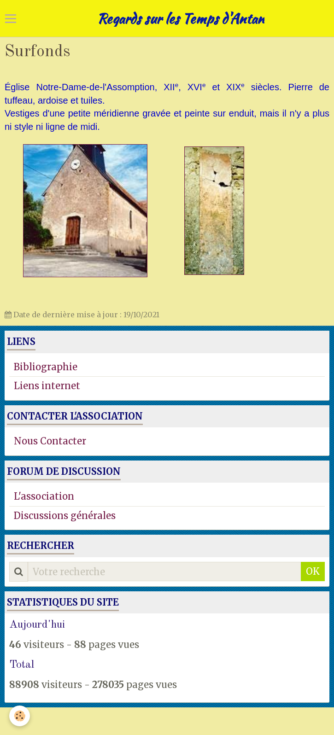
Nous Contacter (50, 441)
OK (313, 571)
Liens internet (47, 385)
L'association (44, 496)
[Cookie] (19, 716)
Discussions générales (65, 515)
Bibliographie (45, 367)
